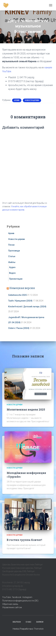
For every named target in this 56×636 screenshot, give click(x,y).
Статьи (11, 256)
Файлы (11, 262)
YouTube (6, 597)
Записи (39, 622)
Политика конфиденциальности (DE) (20, 600)
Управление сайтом (12, 607)
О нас (28, 622)
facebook (16, 597)
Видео (12, 273)
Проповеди (14, 250)
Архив (16, 100)
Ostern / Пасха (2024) (18, 328)
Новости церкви (32, 100)
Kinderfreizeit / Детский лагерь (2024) (27, 306)
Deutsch (17, 622)
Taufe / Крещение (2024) (20, 300)
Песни (11, 245)
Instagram (27, 597)
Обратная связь (10, 604)
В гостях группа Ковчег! (24, 540)
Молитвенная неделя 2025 (26, 409)
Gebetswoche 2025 (17, 295)
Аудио (12, 267)
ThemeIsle (38, 629)
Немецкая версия (22, 288)
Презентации (15, 279)
